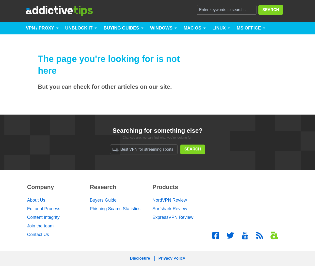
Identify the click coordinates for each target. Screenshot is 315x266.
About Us (36, 200)
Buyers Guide (103, 200)
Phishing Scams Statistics (115, 208)
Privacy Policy (171, 258)
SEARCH (270, 10)
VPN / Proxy (40, 28)
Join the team (40, 225)
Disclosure (140, 258)
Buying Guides (121, 28)
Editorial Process (43, 208)
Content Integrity (43, 217)
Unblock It (79, 28)
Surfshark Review (170, 208)
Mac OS (192, 28)
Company (40, 187)
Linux (219, 28)
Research (103, 187)
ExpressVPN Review (173, 217)
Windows (161, 28)
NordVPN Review (170, 200)
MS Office (249, 28)
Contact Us (38, 234)
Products (165, 187)
